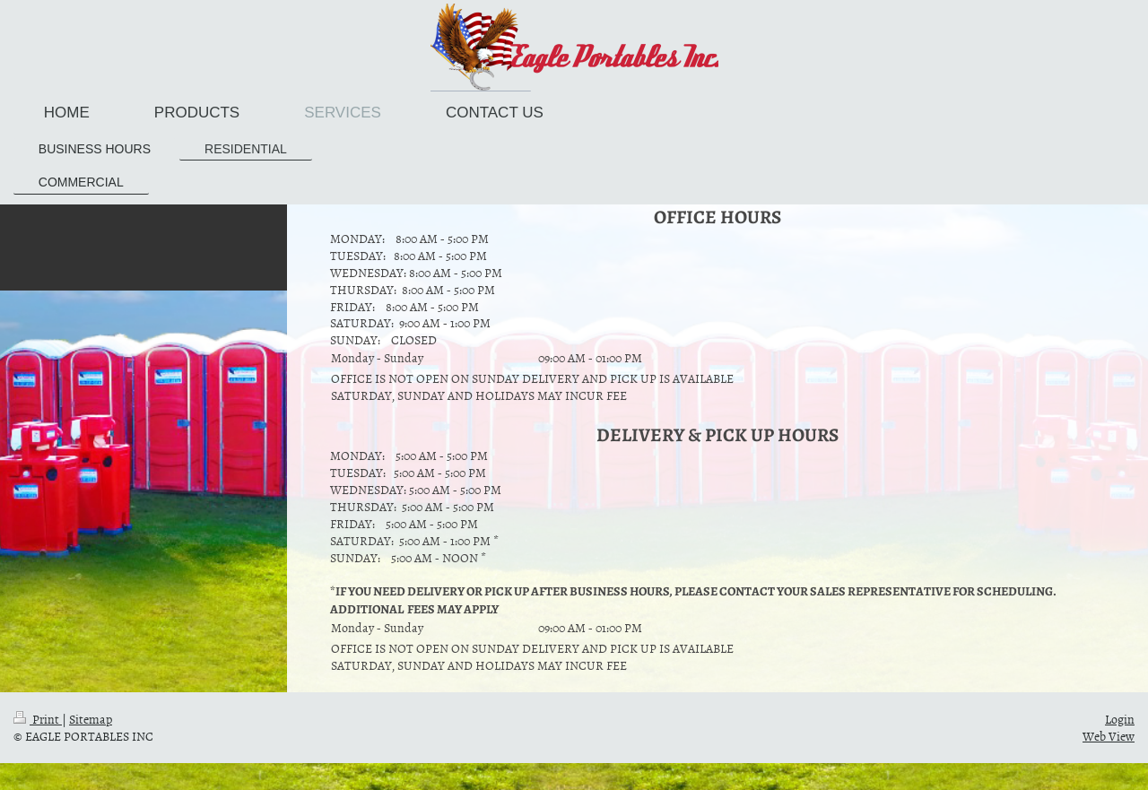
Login (1120, 718)
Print (37, 718)
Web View (1109, 735)
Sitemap (90, 718)
